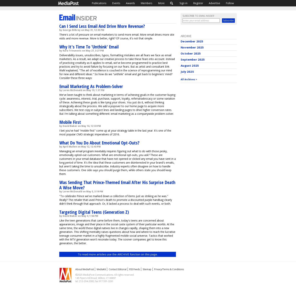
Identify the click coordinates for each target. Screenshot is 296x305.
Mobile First (70, 122)
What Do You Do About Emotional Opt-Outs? (99, 143)
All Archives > (189, 79)
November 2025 (192, 47)
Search (171, 3)
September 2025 (193, 59)
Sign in (183, 3)
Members (146, 3)
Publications (99, 3)
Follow (230, 3)
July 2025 (187, 71)
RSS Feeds (134, 269)
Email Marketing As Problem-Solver (91, 86)
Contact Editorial (117, 269)
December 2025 (192, 41)
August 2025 (190, 65)
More (161, 3)
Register (198, 3)
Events (116, 3)
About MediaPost (84, 269)
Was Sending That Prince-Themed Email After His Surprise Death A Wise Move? (117, 185)
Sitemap (147, 269)
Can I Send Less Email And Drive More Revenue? (102, 26)
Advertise (214, 3)
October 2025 (191, 53)
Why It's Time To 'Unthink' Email (89, 47)
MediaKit (101, 269)
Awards (130, 3)
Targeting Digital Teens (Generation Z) (94, 212)
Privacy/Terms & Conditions (169, 269)
